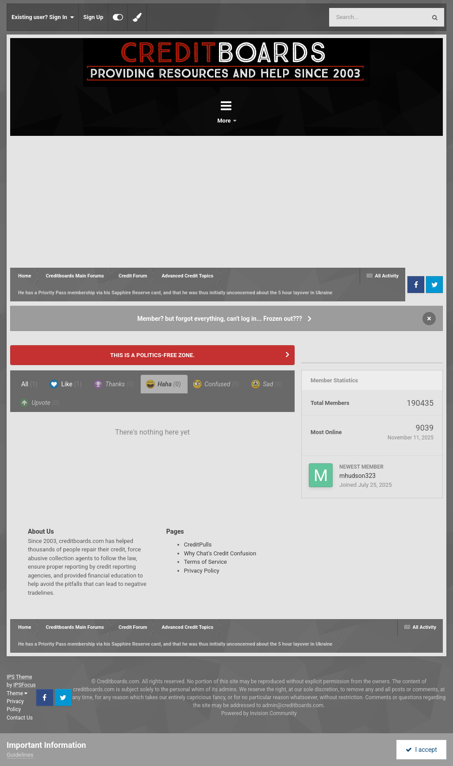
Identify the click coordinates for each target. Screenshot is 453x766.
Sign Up (93, 17)
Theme (17, 693)
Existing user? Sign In (43, 17)
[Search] (355, 17)
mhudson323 (357, 475)
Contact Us (20, 718)
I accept (421, 749)
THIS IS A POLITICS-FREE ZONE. (152, 355)
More (249, 120)
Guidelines (20, 754)
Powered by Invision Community (259, 713)
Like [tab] (66, 384)
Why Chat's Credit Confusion (220, 553)
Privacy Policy (201, 570)
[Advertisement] (226, 202)
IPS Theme (19, 677)
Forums (201, 120)
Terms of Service (205, 561)
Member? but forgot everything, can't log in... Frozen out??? (219, 318)
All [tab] (29, 384)
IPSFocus (24, 685)
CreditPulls (198, 544)
